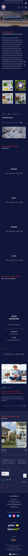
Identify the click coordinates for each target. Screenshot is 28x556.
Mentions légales (9, 548)
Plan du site (17, 547)
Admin (14, 548)
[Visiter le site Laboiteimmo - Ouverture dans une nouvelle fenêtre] (14, 553)
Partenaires (19, 548)
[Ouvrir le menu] (26, 7)
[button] (7, 487)
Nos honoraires (11, 547)
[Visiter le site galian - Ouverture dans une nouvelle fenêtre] (11, 525)
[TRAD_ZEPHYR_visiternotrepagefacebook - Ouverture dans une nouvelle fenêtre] (9, 515)
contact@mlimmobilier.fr (14, 501)
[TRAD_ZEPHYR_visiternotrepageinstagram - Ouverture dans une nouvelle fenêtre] (14, 515)
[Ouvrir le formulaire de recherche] (19, 7)
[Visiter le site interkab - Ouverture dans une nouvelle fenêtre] (13, 529)
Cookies (17, 550)
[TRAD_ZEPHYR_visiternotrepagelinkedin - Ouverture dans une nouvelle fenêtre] (18, 515)
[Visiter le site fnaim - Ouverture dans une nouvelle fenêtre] (17, 525)
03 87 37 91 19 (14, 499)
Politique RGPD (12, 550)
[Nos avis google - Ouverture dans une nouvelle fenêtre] (13, 539)
